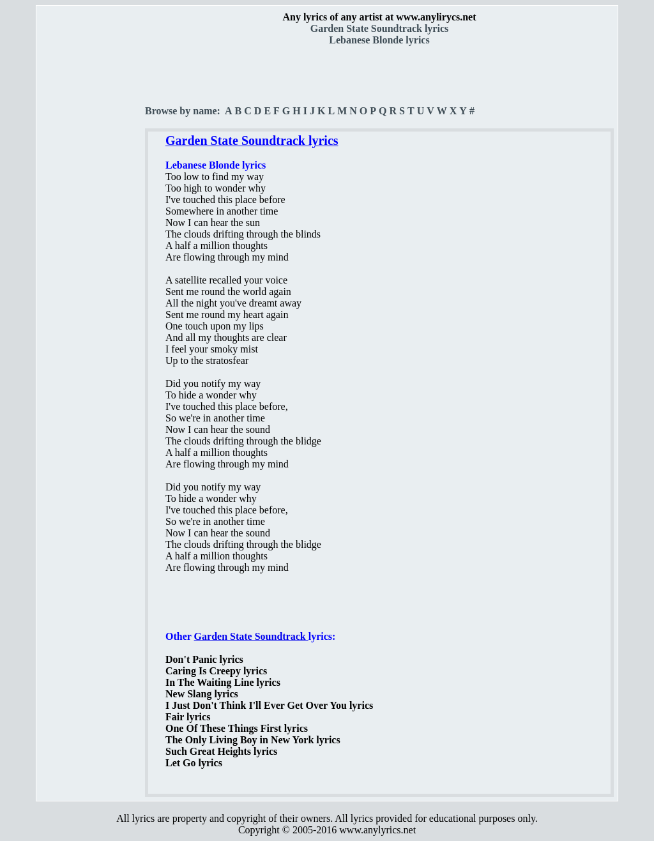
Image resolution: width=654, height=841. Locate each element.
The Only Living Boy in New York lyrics (252, 739)
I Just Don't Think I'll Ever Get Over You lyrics (269, 705)
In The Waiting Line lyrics (222, 682)
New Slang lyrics (201, 693)
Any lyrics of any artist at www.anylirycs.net (379, 16)
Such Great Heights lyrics (221, 751)
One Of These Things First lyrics (236, 728)
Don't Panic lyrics (204, 659)
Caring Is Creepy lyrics (216, 670)
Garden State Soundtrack (251, 636)
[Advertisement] (91, 224)
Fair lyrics (187, 716)
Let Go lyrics (193, 762)
